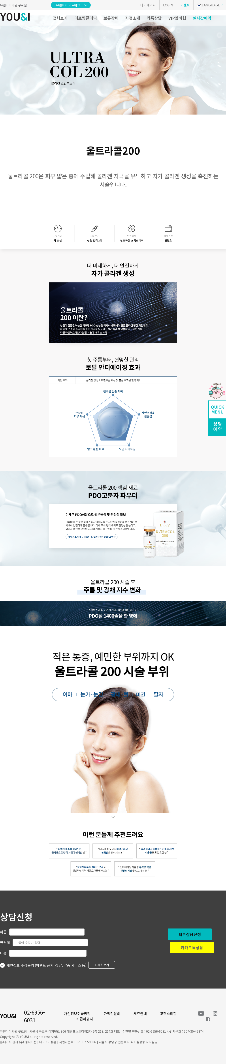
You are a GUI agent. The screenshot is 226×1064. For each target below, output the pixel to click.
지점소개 (132, 18)
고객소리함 (168, 1013)
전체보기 (60, 18)
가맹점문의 (112, 1013)
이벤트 (185, 5)
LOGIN (168, 5)
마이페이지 (148, 5)
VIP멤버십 (177, 18)
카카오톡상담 (192, 947)
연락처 (5, 942)
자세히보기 (102, 965)
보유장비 (111, 18)
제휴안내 (140, 1013)
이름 (3, 931)
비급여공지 (84, 1018)
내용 (3, 953)
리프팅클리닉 (85, 18)
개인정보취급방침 (77, 1013)
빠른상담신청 (190, 934)
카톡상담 (154, 18)
